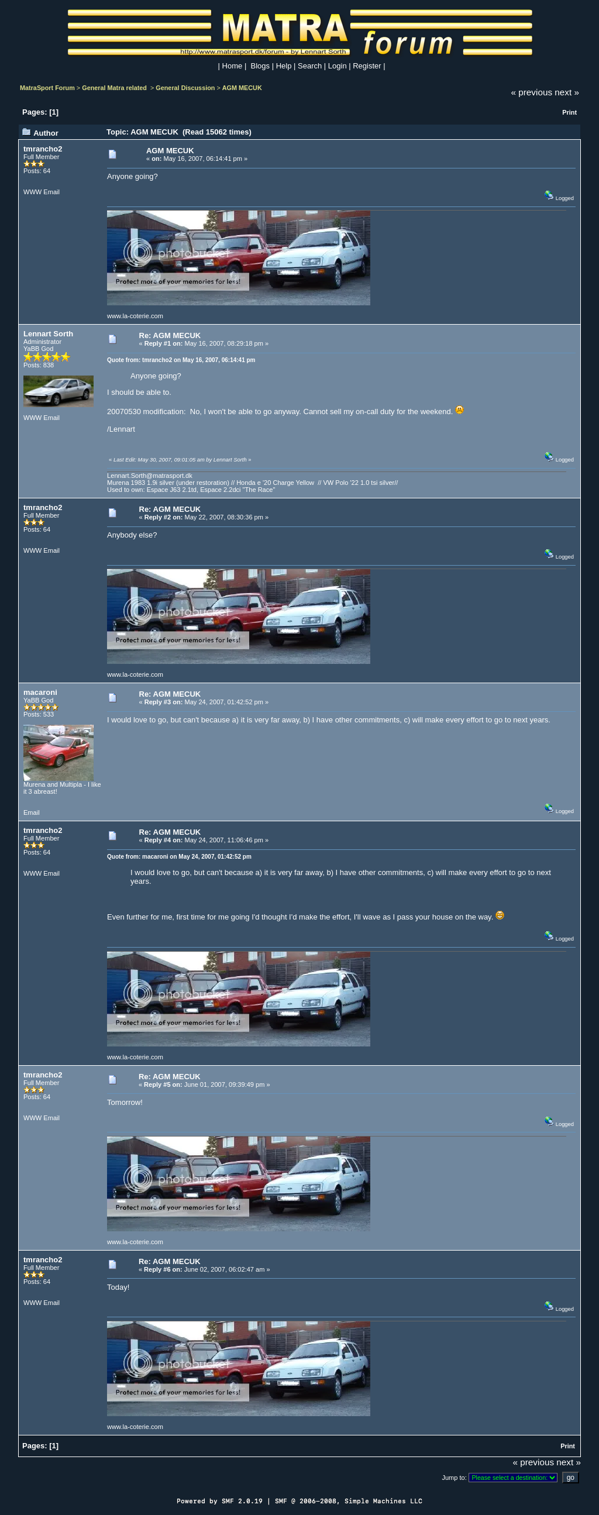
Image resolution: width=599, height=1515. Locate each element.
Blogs (260, 65)
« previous (532, 92)
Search (310, 65)
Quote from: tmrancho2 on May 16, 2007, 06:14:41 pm (181, 360)
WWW (32, 191)
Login (337, 65)
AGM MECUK (242, 87)
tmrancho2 (42, 148)
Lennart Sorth (48, 333)
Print (569, 112)
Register (367, 65)
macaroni (40, 692)
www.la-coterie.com (135, 315)
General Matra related (115, 87)
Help (284, 65)
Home (232, 65)
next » (567, 92)
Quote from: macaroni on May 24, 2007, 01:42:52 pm (179, 856)
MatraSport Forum (47, 87)
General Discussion (185, 87)
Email (51, 191)
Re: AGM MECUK (170, 335)
